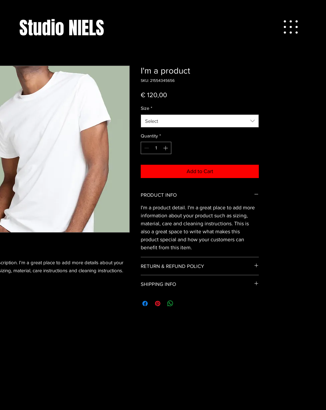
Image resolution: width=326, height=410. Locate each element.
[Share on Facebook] (145, 304)
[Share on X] (183, 304)
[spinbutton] (156, 148)
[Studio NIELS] (61, 28)
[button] (291, 27)
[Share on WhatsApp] (170, 304)
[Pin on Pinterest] (158, 304)
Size (146, 108)
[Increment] (166, 148)
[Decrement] (146, 148)
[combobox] (200, 120)
